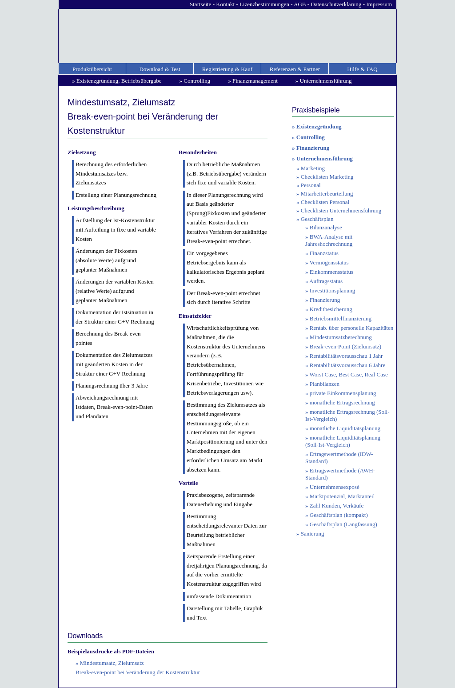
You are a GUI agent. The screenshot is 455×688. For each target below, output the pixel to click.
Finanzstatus (324, 253)
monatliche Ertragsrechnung (342, 402)
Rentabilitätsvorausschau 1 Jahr (346, 355)
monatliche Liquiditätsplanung (345, 428)
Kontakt (225, 4)
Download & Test (159, 69)
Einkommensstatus (331, 271)
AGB (300, 4)
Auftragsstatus (326, 281)
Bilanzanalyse (326, 227)
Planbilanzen (324, 383)
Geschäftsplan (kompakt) (339, 515)
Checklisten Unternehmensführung (341, 210)
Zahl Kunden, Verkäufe (336, 505)
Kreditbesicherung (331, 309)
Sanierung (312, 533)
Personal (311, 185)
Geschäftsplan (317, 219)
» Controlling (308, 137)
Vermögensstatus (329, 262)
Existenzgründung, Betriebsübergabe (119, 80)
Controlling (197, 80)
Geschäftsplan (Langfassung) (343, 524)
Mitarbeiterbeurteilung (327, 193)
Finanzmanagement (255, 80)
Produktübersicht (92, 69)
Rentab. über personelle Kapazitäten (351, 327)
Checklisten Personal (325, 202)
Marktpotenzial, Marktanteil (342, 496)
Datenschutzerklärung (336, 4)
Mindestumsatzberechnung (341, 337)
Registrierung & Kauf (227, 69)
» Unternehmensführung (322, 158)
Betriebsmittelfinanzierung (340, 318)
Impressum (379, 4)
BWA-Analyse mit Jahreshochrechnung (328, 240)
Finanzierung (325, 299)
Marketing (313, 168)
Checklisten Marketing (327, 176)
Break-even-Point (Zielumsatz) (345, 346)
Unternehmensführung (326, 80)
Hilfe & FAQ (362, 69)
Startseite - (203, 4)
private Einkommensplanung (343, 393)
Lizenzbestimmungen (264, 4)
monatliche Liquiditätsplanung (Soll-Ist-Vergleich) (342, 441)
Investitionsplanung (332, 290)
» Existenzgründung (317, 126)
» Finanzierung (310, 147)
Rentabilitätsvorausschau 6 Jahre (347, 365)
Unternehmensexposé (334, 487)
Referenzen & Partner (295, 69)
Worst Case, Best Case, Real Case (349, 374)
